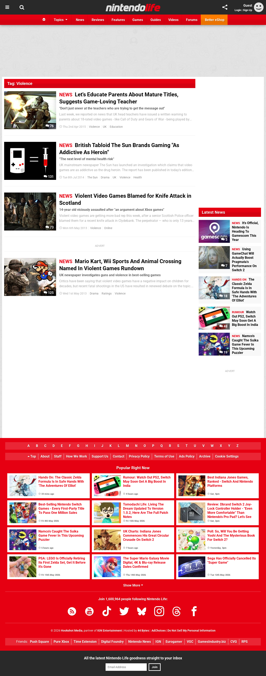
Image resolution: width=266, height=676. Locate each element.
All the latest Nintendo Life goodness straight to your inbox (133, 658)
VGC (190, 642)
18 (223, 296)
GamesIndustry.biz (212, 642)
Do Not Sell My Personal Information (191, 630)
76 (50, 126)
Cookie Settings (227, 456)
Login (238, 10)
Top (32, 456)
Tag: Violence (19, 83)
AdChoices (158, 630)
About (45, 456)
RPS (244, 642)
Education (116, 127)
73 (50, 227)
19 (223, 352)
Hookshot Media (72, 630)
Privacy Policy (139, 456)
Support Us (100, 456)
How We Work (76, 456)
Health (137, 177)
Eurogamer (174, 642)
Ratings (107, 293)
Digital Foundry (112, 642)
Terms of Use (164, 456)
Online (108, 228)
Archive (205, 456)
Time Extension (85, 642)
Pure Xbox (61, 642)
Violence (94, 127)
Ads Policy (187, 456)
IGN (158, 642)
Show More (133, 585)
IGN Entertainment (109, 630)
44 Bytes (143, 630)
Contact (118, 456)
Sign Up (247, 10)
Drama (105, 177)
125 (49, 293)
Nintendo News (139, 642)
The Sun (92, 177)
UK (105, 127)
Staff (58, 456)
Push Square (39, 642)
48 (223, 326)
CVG (233, 642)
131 (49, 177)
